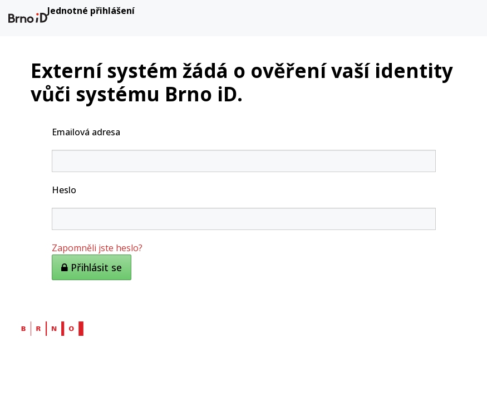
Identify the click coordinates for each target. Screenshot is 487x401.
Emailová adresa (86, 132)
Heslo (64, 190)
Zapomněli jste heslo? (97, 248)
